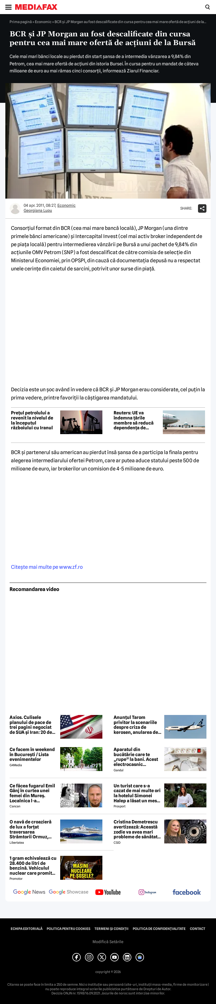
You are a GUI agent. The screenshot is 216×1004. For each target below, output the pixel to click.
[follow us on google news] (29, 892)
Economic (43, 21)
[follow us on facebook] (186, 892)
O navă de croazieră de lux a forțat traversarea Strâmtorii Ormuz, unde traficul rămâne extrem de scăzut (32, 829)
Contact (197, 929)
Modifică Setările (108, 941)
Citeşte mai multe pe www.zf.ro (47, 567)
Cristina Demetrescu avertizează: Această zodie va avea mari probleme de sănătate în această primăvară (137, 829)
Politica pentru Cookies (68, 929)
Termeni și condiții (111, 929)
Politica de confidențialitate (159, 929)
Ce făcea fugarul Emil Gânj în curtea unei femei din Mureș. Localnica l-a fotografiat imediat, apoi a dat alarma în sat (32, 793)
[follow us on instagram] (147, 892)
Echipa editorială (26, 929)
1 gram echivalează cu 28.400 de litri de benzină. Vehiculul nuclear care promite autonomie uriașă (33, 866)
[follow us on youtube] (108, 892)
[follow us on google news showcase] (68, 892)
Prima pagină (21, 21)
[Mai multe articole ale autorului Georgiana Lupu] (15, 208)
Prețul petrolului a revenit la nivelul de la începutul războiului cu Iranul (32, 420)
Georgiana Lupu (38, 210)
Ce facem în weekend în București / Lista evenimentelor (32, 754)
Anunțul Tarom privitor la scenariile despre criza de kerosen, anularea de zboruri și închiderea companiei (136, 725)
